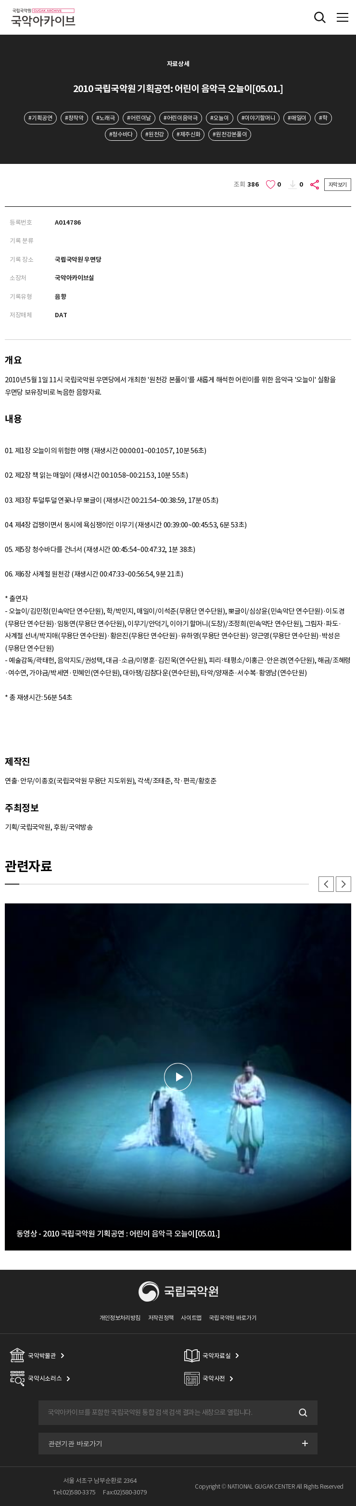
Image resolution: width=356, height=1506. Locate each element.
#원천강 (154, 134)
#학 (323, 117)
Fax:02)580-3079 (124, 1492)
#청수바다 (121, 134)
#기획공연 (40, 117)
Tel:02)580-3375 (74, 1492)
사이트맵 (191, 1317)
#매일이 (297, 117)
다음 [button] (343, 884)
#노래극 (105, 117)
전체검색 (320, 17)
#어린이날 (139, 117)
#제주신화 (188, 134)
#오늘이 (219, 117)
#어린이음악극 (181, 117)
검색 (302, 1413)
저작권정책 (161, 1317)
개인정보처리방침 (120, 1317)
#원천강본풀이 (230, 134)
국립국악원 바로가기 (232, 1317)
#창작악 (74, 117)
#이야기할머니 (259, 117)
